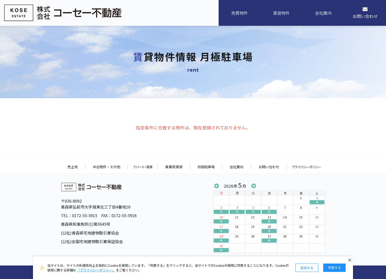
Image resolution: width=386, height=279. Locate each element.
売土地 (72, 166)
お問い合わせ (268, 166)
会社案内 (236, 166)
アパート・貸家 (143, 167)
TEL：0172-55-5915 (79, 215)
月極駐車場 (206, 166)
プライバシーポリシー (306, 167)
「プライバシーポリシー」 (96, 270)
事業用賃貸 (173, 166)
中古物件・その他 (106, 166)
